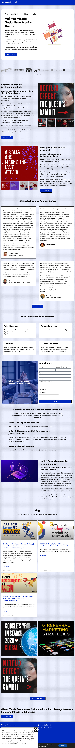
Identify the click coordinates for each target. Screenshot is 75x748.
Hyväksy (63, 745)
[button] (72, 2)
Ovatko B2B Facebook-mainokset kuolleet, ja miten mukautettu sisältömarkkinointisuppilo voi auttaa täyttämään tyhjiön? (19, 546)
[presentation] (49, 397)
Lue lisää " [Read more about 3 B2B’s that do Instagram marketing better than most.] (43, 555)
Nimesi (41, 367)
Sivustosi (41, 373)
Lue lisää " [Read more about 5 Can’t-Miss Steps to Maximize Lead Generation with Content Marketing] (6, 612)
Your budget (42, 389)
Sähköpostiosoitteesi (61, 367)
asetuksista (43, 746)
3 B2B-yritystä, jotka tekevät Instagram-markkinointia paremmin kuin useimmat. (54, 545)
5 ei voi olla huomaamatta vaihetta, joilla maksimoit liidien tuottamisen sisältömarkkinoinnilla (18, 598)
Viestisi (41, 379)
